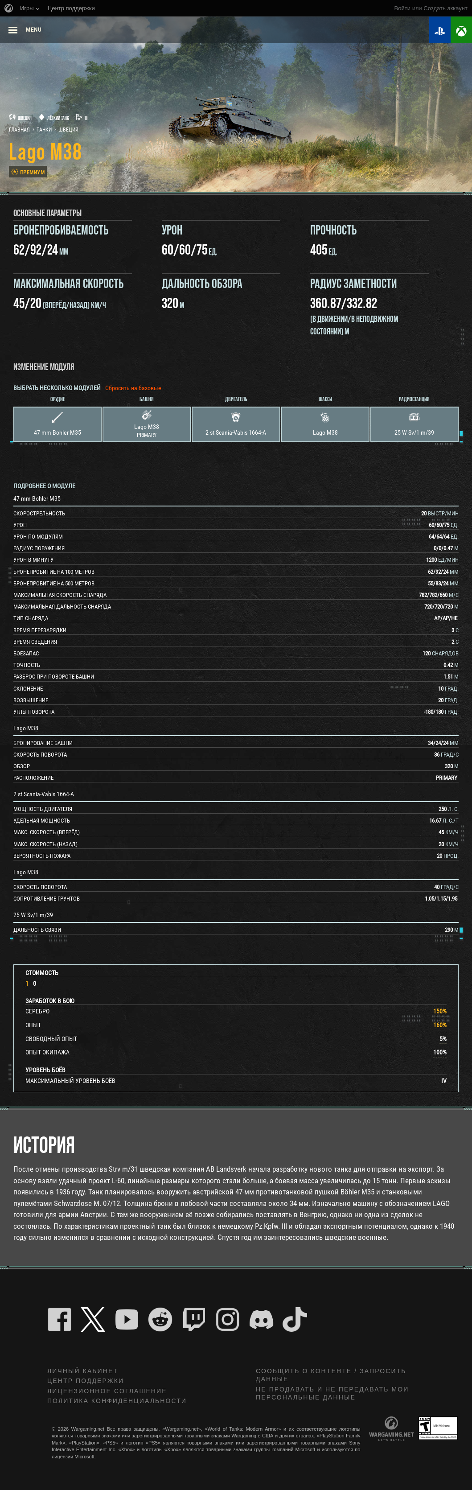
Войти (402, 8)
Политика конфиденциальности (117, 1400)
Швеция (68, 130)
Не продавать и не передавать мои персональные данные (332, 1393)
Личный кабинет (82, 1371)
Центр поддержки (85, 1380)
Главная (19, 130)
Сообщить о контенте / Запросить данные (331, 1375)
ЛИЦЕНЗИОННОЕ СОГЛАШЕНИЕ (107, 1391)
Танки (44, 130)
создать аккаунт (445, 8)
